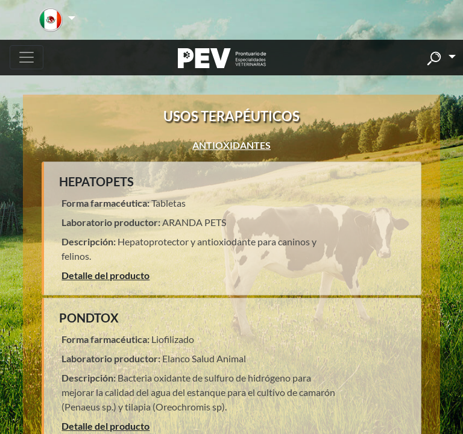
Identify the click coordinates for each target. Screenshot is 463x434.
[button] (57, 20)
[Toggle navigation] (26, 57)
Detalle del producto (105, 275)
